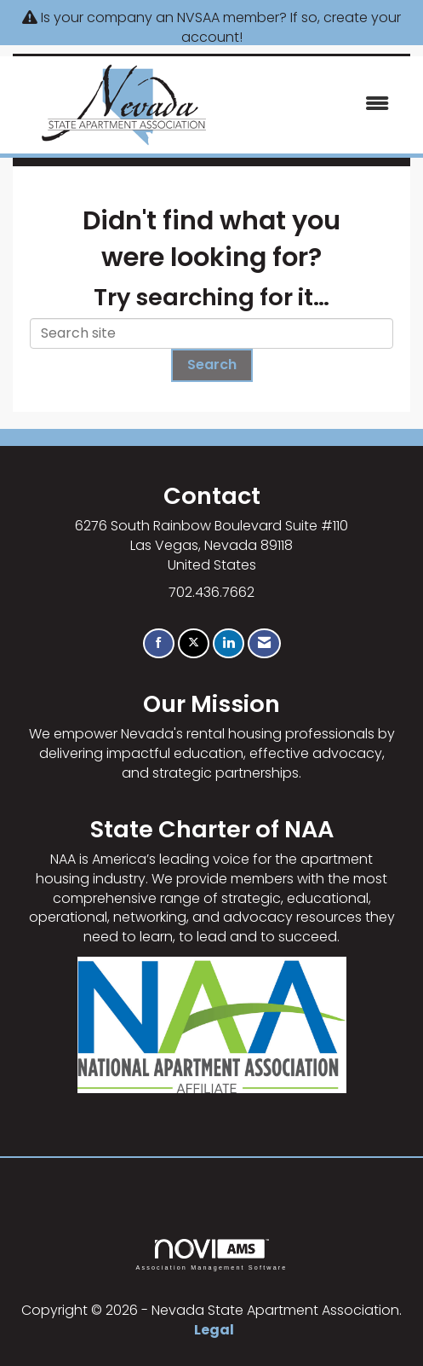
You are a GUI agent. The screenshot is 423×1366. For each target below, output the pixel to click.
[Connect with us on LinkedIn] (228, 643)
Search (212, 364)
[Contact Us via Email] (264, 643)
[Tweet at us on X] (193, 643)
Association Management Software (211, 1254)
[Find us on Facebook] (158, 643)
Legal (214, 1330)
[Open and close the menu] (320, 104)
